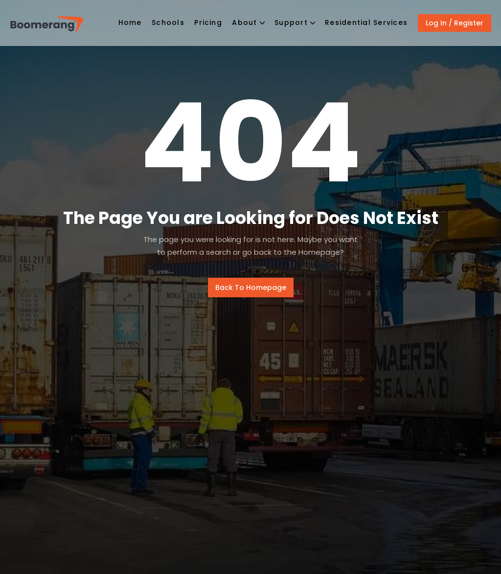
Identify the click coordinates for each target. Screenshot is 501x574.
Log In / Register (454, 23)
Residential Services (366, 22)
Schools (168, 22)
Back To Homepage (250, 287)
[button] (248, 23)
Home (130, 22)
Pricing (208, 22)
